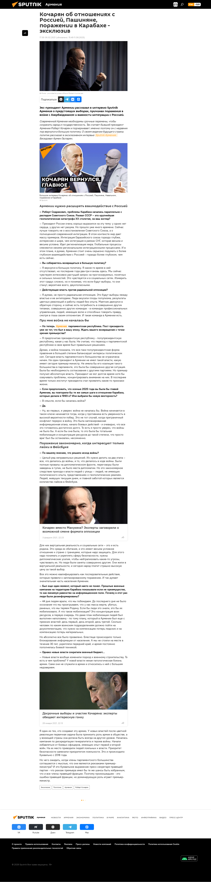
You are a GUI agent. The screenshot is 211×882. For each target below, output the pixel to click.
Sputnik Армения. (106, 135)
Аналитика (123, 817)
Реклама (68, 844)
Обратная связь (74, 848)
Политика (57, 787)
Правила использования (36, 844)
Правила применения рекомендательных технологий (37, 848)
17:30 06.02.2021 (48, 37)
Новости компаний (102, 844)
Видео (162, 817)
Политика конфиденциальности (130, 844)
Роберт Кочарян (81, 787)
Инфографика (148, 817)
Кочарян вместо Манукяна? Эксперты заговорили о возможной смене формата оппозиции (80, 529)
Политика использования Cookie (163, 844)
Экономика (83, 817)
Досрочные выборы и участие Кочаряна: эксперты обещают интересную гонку (79, 715)
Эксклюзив (45, 787)
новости (56, 817)
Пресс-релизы (83, 844)
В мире (110, 817)
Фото (135, 817)
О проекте (17, 844)
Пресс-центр (176, 817)
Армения (61, 326)
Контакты (56, 844)
